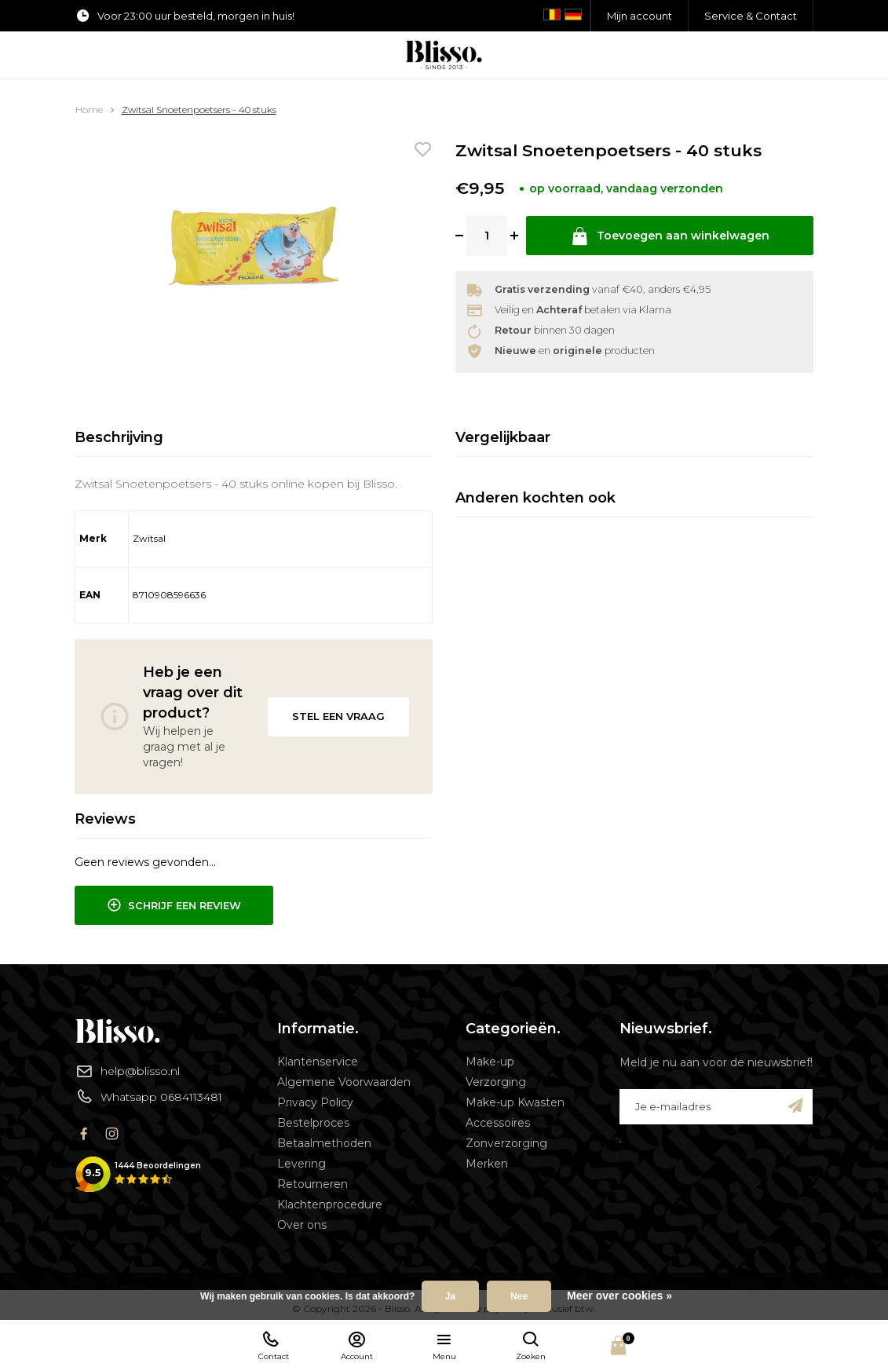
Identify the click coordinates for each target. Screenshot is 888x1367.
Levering (301, 1164)
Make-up (490, 1061)
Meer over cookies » (619, 1295)
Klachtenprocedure (329, 1204)
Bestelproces (313, 1123)
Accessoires (498, 1123)
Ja (450, 1296)
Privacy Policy (315, 1102)
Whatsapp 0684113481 (148, 1096)
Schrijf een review (174, 905)
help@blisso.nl (127, 1071)
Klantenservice (317, 1061)
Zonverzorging (506, 1143)
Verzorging (496, 1082)
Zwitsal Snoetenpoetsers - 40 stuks (199, 109)
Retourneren (312, 1184)
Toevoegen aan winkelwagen (669, 236)
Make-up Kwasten (515, 1102)
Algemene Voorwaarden (344, 1082)
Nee (519, 1296)
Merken (487, 1164)
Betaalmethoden (324, 1143)
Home (89, 109)
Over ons (302, 1225)
